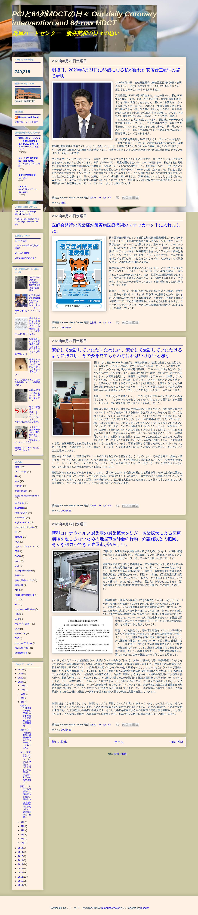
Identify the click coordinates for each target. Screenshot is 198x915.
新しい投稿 (59, 742)
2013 (20, 872)
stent (17, 481)
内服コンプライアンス (25, 546)
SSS (17, 638)
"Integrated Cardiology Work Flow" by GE (25, 212)
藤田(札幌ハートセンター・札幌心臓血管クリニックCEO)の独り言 (29, 141)
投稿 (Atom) (120, 753)
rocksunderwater (110, 908)
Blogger (144, 908)
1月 (22, 842)
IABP (17, 619)
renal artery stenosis (24, 527)
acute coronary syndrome (27, 496)
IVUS (17, 542)
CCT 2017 (23, 178)
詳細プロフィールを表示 (26, 122)
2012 (20, 877)
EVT (17, 604)
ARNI (17, 590)
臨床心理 (19, 585)
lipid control (20, 517)
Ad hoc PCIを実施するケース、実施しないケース (34, 395)
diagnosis (19, 508)
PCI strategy (20, 471)
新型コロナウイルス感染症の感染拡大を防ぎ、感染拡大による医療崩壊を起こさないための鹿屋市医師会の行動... (25, 801)
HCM (17, 614)
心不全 (18, 575)
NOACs (18, 486)
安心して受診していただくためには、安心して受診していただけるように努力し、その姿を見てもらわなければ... (25, 767)
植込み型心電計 (22, 648)
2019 (20, 848)
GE (16, 532)
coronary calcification (25, 609)
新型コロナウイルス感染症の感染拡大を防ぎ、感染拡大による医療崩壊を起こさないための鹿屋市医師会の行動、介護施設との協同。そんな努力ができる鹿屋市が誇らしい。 (116, 539)
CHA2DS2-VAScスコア (26, 258)
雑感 (63, 202)
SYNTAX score (22, 253)
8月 (22, 702)
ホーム (119, 742)
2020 (20, 682)
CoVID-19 (66, 327)
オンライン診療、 (23, 624)
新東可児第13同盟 (27, 175)
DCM (17, 629)
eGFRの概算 (21, 241)
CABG (18, 556)
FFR (17, 551)
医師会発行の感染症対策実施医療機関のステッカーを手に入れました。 (25, 739)
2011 (20, 881)
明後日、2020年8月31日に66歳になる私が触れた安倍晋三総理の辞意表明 (25, 715)
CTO (17, 599)
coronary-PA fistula (23, 643)
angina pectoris (22, 522)
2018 (20, 852)
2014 (20, 868)
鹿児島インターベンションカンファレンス (27, 448)
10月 (23, 694)
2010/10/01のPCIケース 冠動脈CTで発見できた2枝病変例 (35, 283)
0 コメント (105, 197)
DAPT (17, 561)
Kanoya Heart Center (28, 117)
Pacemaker (20, 633)
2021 (20, 678)
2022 (20, 673)
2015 (20, 864)
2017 (20, 856)
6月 (22, 822)
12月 (23, 685)
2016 (20, 860)
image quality (21, 491)
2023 (20, 669)
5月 (22, 826)
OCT (17, 566)
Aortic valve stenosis (24, 595)
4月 (22, 830)
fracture (18, 537)
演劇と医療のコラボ (24, 580)
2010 (20, 885)
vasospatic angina (23, 570)
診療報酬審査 (21, 653)
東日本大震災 (21, 512)
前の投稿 (177, 742)
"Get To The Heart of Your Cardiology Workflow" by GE (27, 221)
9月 (22, 698)
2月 (22, 838)
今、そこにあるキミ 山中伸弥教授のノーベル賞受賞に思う (27, 382)
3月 (22, 834)
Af (16, 476)
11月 (23, 689)
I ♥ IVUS (22, 186)
